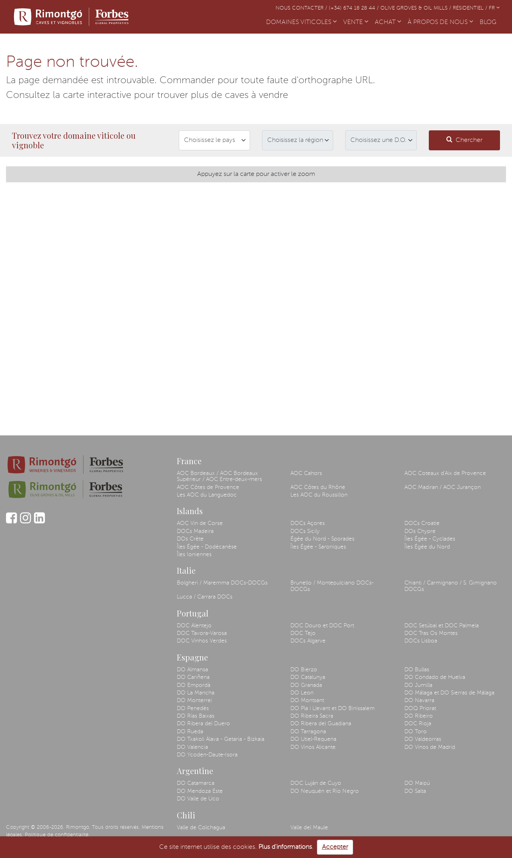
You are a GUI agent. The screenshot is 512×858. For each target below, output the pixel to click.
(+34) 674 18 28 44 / (354, 8)
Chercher (464, 140)
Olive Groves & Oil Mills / (416, 8)
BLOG (490, 22)
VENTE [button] (355, 22)
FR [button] (494, 8)
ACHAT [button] (388, 22)
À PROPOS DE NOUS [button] (440, 22)
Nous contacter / (302, 8)
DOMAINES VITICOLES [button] (301, 22)
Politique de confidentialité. (57, 835)
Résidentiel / (471, 8)
